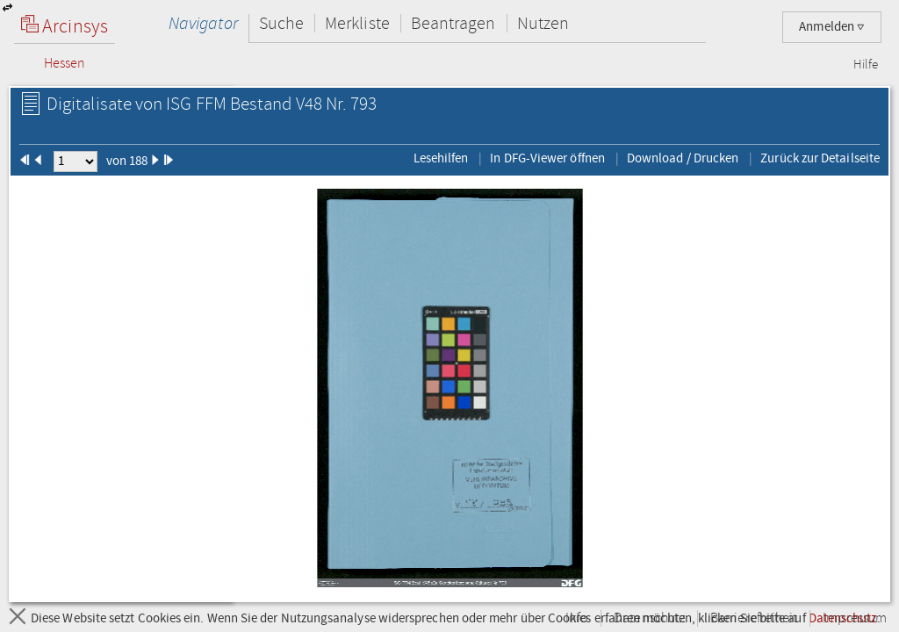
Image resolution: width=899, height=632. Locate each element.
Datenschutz (649, 618)
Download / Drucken (682, 158)
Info (576, 618)
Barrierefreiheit (753, 618)
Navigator (203, 23)
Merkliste (357, 23)
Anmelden (832, 26)
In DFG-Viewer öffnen (547, 158)
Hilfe (865, 65)
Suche (281, 23)
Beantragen (453, 23)
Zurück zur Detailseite (820, 158)
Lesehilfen (441, 158)
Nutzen (543, 23)
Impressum (855, 618)
